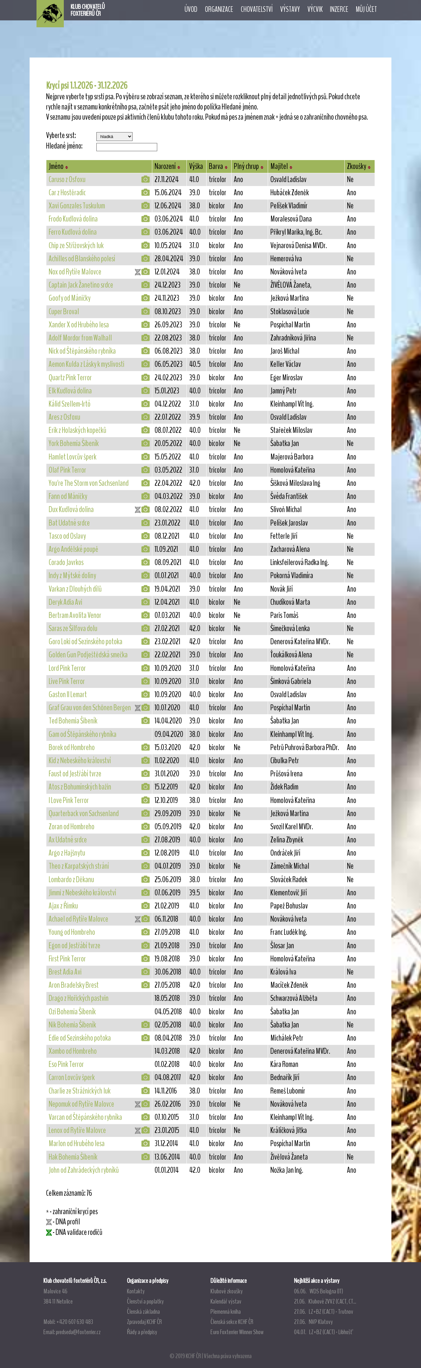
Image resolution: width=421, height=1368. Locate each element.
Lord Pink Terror (67, 668)
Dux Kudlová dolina (71, 509)
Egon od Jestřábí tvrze (74, 945)
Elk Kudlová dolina (70, 390)
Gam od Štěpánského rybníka (82, 734)
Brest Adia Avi (65, 972)
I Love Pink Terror (69, 800)
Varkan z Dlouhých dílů (75, 589)
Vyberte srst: (61, 135)
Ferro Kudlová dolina (73, 232)
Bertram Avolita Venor (75, 615)
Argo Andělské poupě (73, 549)
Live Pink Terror (67, 681)
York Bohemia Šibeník (74, 443)
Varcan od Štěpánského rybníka (85, 1117)
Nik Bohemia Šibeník (72, 1024)
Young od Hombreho (72, 932)
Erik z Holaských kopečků (77, 430)
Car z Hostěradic (67, 192)
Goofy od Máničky (69, 298)
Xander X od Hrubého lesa (79, 324)
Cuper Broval (64, 311)
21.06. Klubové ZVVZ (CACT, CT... (325, 1301)
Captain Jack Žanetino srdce (81, 285)
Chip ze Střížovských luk (76, 245)
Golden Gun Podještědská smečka (88, 654)
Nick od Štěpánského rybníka (82, 351)
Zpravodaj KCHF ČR (144, 1321)
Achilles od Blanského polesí (82, 258)
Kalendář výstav (225, 1301)
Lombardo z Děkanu (71, 879)
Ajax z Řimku (63, 905)
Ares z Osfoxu (64, 417)
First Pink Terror (67, 958)
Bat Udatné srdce (69, 523)
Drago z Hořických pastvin (79, 998)
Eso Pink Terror (66, 1064)
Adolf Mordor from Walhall (80, 337)
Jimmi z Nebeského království (82, 892)
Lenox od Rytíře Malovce (77, 1130)
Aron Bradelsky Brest (74, 985)
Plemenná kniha (225, 1311)
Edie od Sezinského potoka (80, 1038)
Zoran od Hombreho (71, 826)
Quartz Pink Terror (70, 377)
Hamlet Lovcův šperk (72, 456)
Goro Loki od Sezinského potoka (85, 641)
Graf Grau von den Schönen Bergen (90, 707)
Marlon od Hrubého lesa (77, 1143)
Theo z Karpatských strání (79, 866)
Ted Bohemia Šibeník (73, 720)
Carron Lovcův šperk (72, 1077)
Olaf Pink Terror (67, 470)
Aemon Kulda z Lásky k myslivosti (86, 364)
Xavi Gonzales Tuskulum (77, 205)
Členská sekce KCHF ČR (231, 1321)
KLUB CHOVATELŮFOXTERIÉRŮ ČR (88, 10)
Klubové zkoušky (226, 1291)
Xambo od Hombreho (73, 1051)
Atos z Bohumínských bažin (80, 786)
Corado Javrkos (66, 562)
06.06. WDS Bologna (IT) (318, 1291)
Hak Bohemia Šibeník (73, 1157)
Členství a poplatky (145, 1301)
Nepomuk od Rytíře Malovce (81, 1104)
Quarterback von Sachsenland (84, 813)
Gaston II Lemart (68, 694)
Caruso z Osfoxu (67, 179)
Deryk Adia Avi (65, 602)
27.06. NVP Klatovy (313, 1321)
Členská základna (143, 1311)
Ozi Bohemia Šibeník (72, 1011)
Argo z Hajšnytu (67, 853)
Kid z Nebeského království (80, 760)
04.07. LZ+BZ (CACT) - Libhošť (323, 1331)
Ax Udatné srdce (68, 839)
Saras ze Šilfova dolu (73, 628)
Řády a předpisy (142, 1331)
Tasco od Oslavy (67, 536)
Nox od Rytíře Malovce (75, 271)
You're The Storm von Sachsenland (89, 483)
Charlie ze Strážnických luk (80, 1091)
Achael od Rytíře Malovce (78, 919)
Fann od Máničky (68, 496)
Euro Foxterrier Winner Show (236, 1331)
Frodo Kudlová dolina (73, 218)
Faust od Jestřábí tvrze (75, 773)
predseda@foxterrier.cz (78, 1331)
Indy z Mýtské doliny (72, 575)
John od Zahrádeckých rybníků (84, 1170)
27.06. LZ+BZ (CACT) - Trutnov (323, 1311)
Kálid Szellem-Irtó (69, 404)
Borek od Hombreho (72, 747)
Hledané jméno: (64, 146)
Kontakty (136, 1291)
